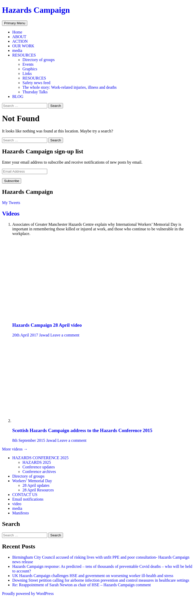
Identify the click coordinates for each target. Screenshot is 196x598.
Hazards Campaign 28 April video (47, 325)
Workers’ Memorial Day (32, 481)
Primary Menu (14, 23)
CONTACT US (24, 494)
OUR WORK (23, 46)
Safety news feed (36, 83)
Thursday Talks (35, 92)
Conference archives (39, 471)
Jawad (44, 335)
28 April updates (36, 485)
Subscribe (11, 181)
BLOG (17, 96)
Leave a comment (64, 335)
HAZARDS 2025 (36, 462)
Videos (10, 213)
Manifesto (20, 513)
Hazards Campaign (36, 10)
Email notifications (27, 499)
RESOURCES (24, 55)
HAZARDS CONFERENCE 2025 (40, 458)
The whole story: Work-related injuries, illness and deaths (69, 87)
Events (28, 64)
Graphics (29, 69)
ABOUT (19, 37)
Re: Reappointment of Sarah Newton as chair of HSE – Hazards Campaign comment (81, 585)
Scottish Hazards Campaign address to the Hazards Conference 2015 (82, 430)
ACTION (20, 41)
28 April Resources (38, 490)
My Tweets (11, 202)
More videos (15, 449)
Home (17, 32)
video (16, 504)
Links (27, 73)
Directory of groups (38, 60)
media (17, 50)
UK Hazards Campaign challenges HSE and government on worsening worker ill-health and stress (92, 575)
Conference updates (38, 467)
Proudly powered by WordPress (28, 593)
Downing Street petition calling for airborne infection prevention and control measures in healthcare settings (101, 580)
